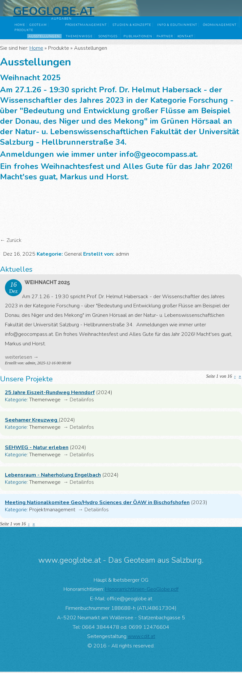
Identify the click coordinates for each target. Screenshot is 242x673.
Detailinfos (82, 401)
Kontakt (185, 36)
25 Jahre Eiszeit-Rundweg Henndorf (50, 393)
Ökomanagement (219, 25)
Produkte (23, 30)
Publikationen (137, 36)
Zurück (14, 241)
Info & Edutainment (177, 25)
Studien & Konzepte (132, 25)
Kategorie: (16, 401)
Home (19, 25)
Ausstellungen (44, 36)
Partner (165, 36)
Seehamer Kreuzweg (32, 421)
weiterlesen (18, 358)
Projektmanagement (85, 25)
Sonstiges (108, 36)
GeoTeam (38, 25)
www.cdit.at (141, 637)
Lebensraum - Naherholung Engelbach (53, 476)
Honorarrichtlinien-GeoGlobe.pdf (141, 590)
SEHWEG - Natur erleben (36, 448)
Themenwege (79, 36)
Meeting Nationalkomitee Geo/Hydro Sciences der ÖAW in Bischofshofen (97, 503)
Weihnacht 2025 (47, 284)
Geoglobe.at (53, 11)
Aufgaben (61, 18)
